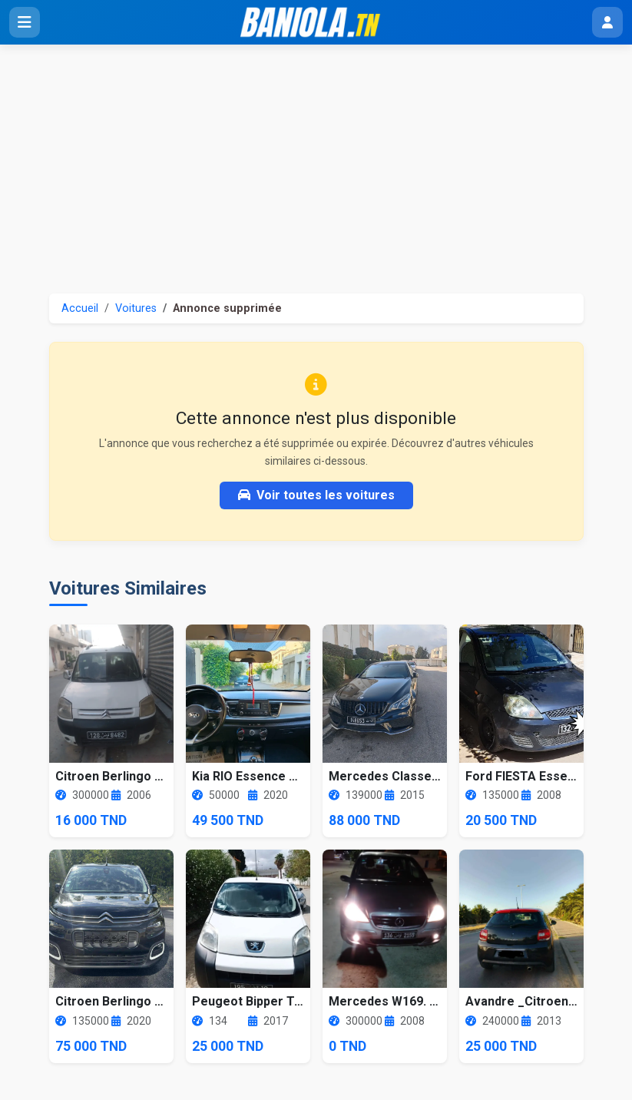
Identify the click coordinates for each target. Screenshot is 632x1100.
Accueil (79, 308)
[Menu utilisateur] (607, 22)
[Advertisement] (316, 159)
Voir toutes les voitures (316, 495)
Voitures (136, 308)
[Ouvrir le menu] (24, 22)
